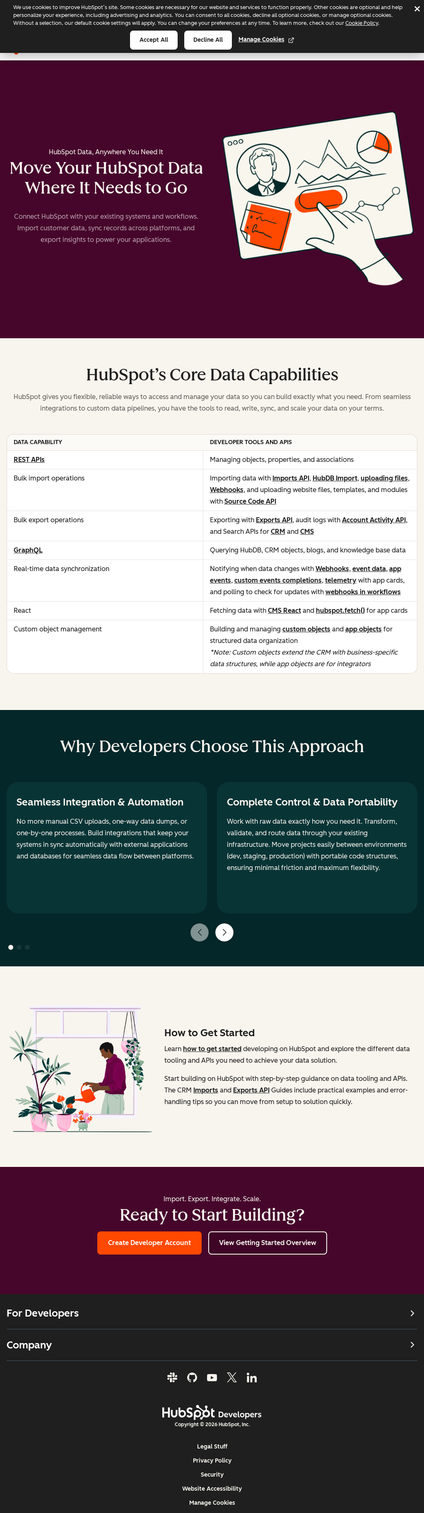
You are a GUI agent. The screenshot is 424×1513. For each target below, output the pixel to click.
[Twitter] (231, 1377)
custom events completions (278, 580)
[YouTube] (212, 1377)
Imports (205, 1090)
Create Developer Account (149, 1243)
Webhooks (226, 490)
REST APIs (29, 460)
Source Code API (250, 501)
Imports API (290, 478)
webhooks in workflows (363, 592)
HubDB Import (335, 478)
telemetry (341, 580)
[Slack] (172, 1377)
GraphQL (28, 550)
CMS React (284, 610)
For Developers (212, 1313)
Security (212, 1475)
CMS (307, 531)
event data (369, 569)
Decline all (208, 39)
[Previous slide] (199, 932)
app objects (363, 629)
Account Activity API (374, 520)
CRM (278, 531)
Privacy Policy (212, 1461)
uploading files (384, 478)
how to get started (212, 1049)
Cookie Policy (361, 23)
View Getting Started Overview (267, 1243)
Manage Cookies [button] (212, 1503)
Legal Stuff (212, 1447)
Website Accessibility (212, 1489)
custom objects (306, 629)
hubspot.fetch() (340, 610)
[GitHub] (192, 1377)
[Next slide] (224, 932)
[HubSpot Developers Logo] (212, 1413)
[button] (10, 947)
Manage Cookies (266, 39)
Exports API (274, 520)
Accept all (154, 39)
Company (212, 1345)
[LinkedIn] (251, 1377)
